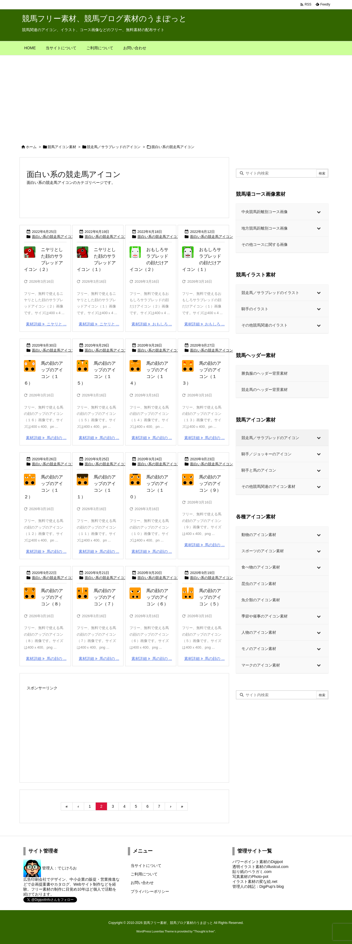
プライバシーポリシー (150, 891)
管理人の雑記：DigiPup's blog (258, 886)
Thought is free (204, 931)
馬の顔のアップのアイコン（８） (52, 597)
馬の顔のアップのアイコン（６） (157, 597)
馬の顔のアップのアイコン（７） (105, 597)
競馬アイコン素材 (62, 147)
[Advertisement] (176, 96)
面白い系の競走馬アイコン (53, 237)
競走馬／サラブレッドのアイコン (114, 147)
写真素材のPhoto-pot (250, 876)
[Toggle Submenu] (318, 212)
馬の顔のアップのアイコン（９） (210, 484)
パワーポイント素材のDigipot (257, 861)
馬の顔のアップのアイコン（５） (210, 597)
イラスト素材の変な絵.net (254, 881)
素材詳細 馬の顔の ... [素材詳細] (46, 438)
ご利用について (144, 874)
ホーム (31, 147)
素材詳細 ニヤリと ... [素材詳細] (46, 324)
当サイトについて (146, 865)
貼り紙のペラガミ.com (251, 871)
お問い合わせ (142, 882)
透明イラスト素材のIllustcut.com (260, 866)
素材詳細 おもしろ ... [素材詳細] (151, 324)
